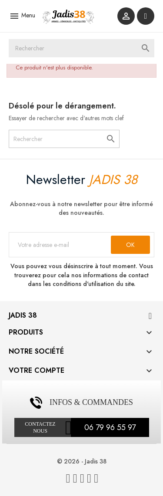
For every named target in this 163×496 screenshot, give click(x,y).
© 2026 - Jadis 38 (81, 461)
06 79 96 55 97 (110, 427)
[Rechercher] (81, 48)
